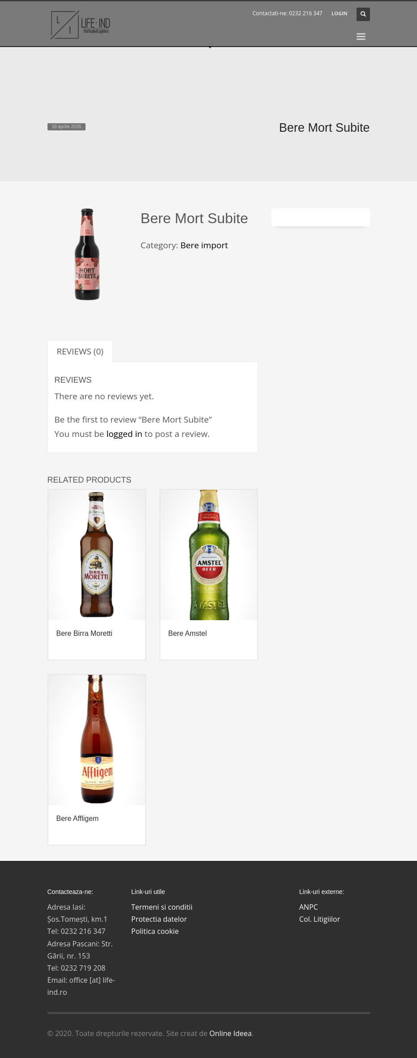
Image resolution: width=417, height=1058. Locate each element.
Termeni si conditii (162, 907)
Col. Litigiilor (319, 919)
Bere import (204, 245)
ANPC (308, 907)
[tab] (80, 351)
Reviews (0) (80, 351)
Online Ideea (230, 1033)
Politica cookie (155, 931)
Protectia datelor (159, 919)
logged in (124, 434)
